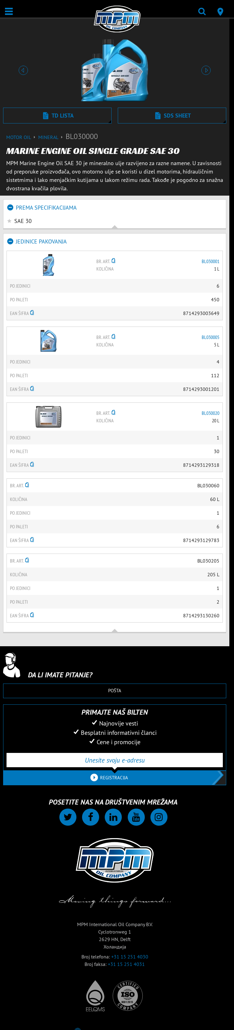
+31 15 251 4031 (126, 964)
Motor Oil (22, 137)
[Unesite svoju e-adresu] (115, 760)
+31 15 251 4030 (129, 956)
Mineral (52, 137)
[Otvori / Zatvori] (8, 11)
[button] (23, 70)
